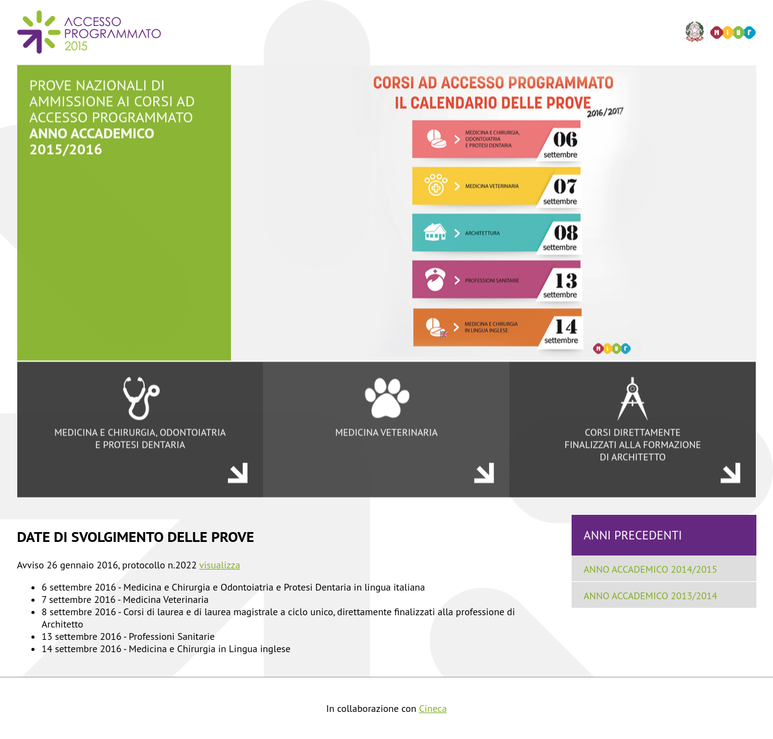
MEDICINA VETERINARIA (386, 407)
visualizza (219, 565)
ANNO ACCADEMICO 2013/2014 (651, 595)
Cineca (433, 708)
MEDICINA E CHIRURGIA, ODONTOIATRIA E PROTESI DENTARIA (140, 413)
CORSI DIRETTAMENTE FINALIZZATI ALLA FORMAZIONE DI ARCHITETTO (632, 419)
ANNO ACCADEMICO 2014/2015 (651, 569)
